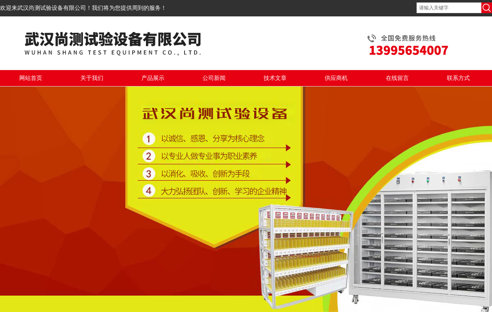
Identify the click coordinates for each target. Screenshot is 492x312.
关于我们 (91, 78)
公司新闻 (214, 78)
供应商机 (336, 78)
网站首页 (30, 78)
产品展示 (152, 78)
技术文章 (275, 78)
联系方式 (458, 78)
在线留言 (397, 78)
